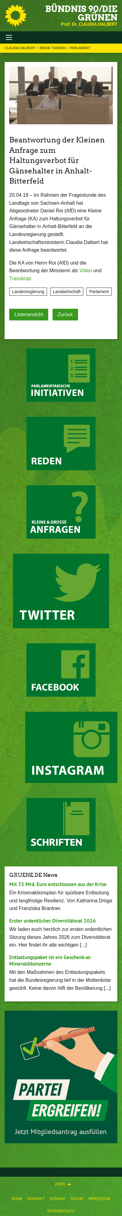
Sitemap (57, 1199)
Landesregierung (28, 291)
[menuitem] (16, 1197)
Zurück (65, 314)
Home (16, 1199)
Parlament (80, 48)
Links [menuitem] (59, 1184)
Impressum (99, 1199)
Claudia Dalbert (21, 48)
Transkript (20, 278)
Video (86, 270)
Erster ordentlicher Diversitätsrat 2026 (52, 920)
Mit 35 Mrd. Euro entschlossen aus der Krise (58, 884)
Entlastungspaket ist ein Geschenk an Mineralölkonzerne (50, 960)
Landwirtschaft (67, 291)
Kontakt (36, 1199)
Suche (76, 1199)
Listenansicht (28, 314)
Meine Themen (53, 48)
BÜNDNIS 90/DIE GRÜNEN (81, 13)
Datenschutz (60, 1211)
